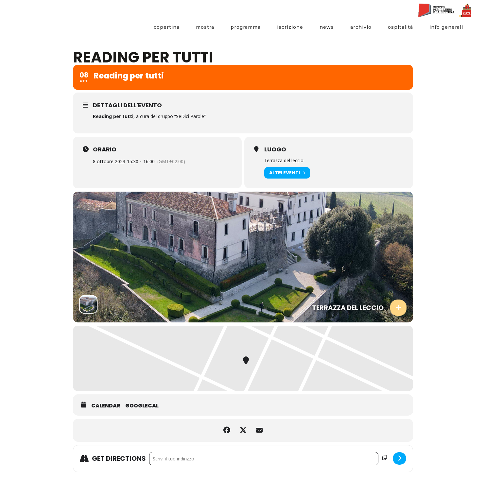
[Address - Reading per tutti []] (263, 458)
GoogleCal (142, 406)
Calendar (105, 406)
